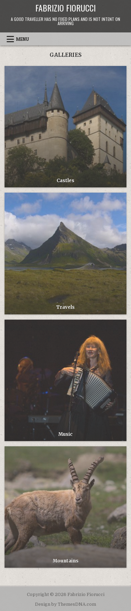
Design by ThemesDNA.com (65, 604)
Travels (65, 307)
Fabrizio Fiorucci (65, 7)
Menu (22, 39)
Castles (65, 181)
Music (65, 434)
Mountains (66, 561)
